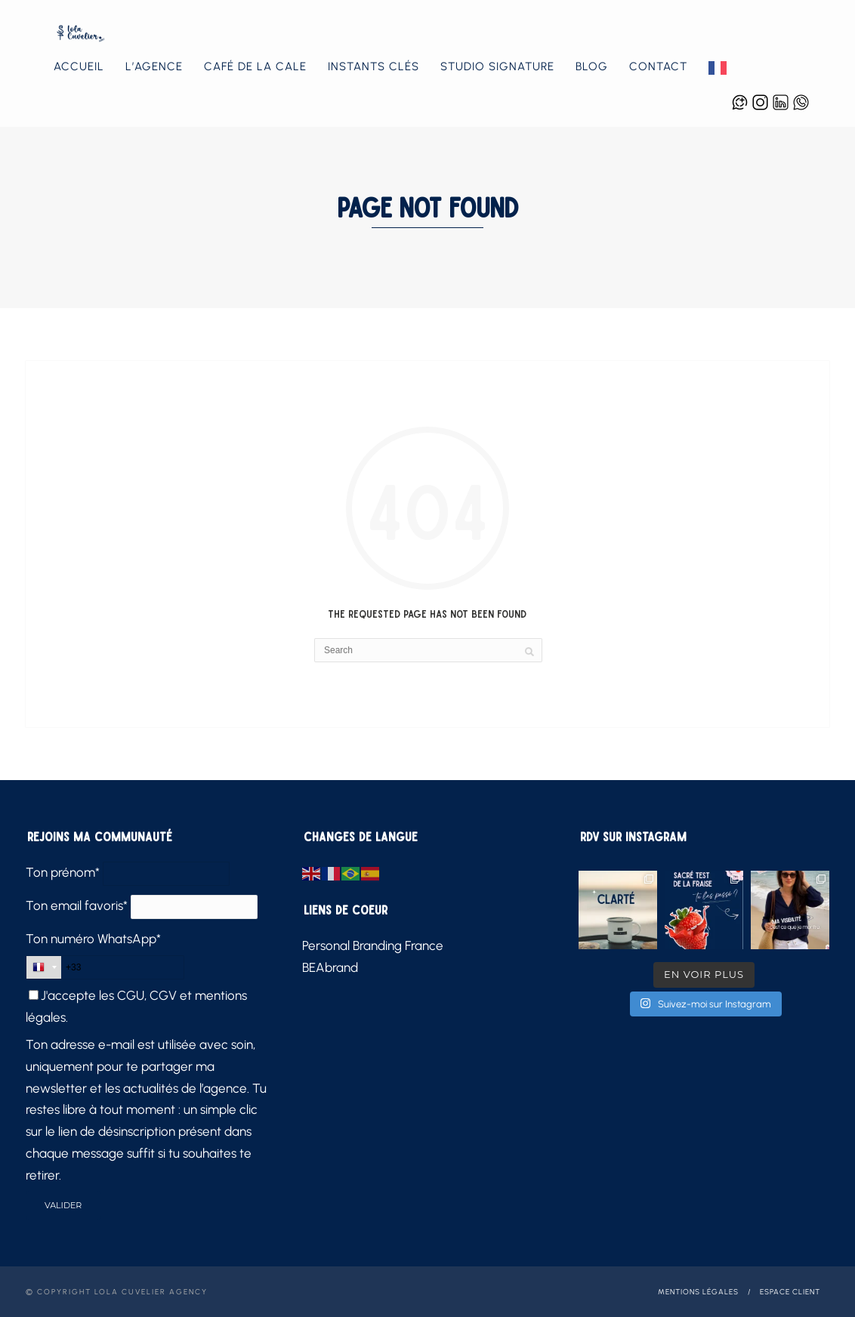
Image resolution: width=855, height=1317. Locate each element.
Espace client (790, 1292)
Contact (658, 66)
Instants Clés (373, 66)
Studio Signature (497, 66)
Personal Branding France (372, 945)
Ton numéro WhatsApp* (93, 938)
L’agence (154, 66)
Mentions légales (698, 1292)
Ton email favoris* (77, 905)
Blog (592, 66)
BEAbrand (330, 967)
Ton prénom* (63, 872)
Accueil (79, 66)
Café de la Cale (255, 66)
